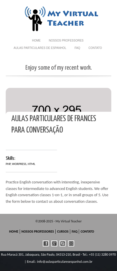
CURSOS (62, 231)
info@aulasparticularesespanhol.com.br (64, 262)
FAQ (77, 47)
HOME (36, 40)
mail (71, 243)
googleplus (54, 243)
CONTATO (95, 47)
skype (62, 243)
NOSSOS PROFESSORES (66, 40)
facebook (46, 243)
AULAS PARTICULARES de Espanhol (40, 47)
